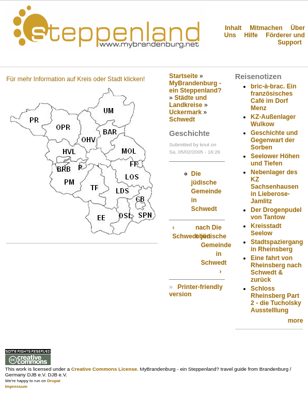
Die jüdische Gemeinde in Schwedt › (211, 249)
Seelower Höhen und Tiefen (275, 160)
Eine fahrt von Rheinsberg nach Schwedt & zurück (276, 268)
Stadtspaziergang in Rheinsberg (277, 245)
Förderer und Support (285, 39)
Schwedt (182, 119)
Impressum (16, 386)
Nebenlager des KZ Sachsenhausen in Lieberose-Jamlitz (275, 187)
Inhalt (233, 28)
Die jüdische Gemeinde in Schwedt (206, 191)
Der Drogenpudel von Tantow (276, 213)
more (295, 320)
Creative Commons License (104, 369)
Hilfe (250, 35)
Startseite (183, 76)
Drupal (53, 380)
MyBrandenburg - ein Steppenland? (195, 87)
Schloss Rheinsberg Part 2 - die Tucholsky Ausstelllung (276, 299)
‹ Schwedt (182, 232)
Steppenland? (41, 59)
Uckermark (185, 112)
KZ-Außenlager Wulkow (273, 120)
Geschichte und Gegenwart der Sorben (274, 140)
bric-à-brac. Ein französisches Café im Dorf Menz (274, 97)
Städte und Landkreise (188, 101)
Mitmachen (266, 28)
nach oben (196, 232)
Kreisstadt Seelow (266, 229)
